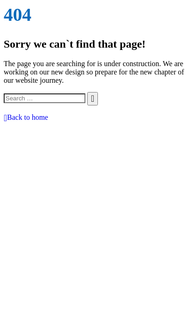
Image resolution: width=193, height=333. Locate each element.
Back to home (26, 117)
